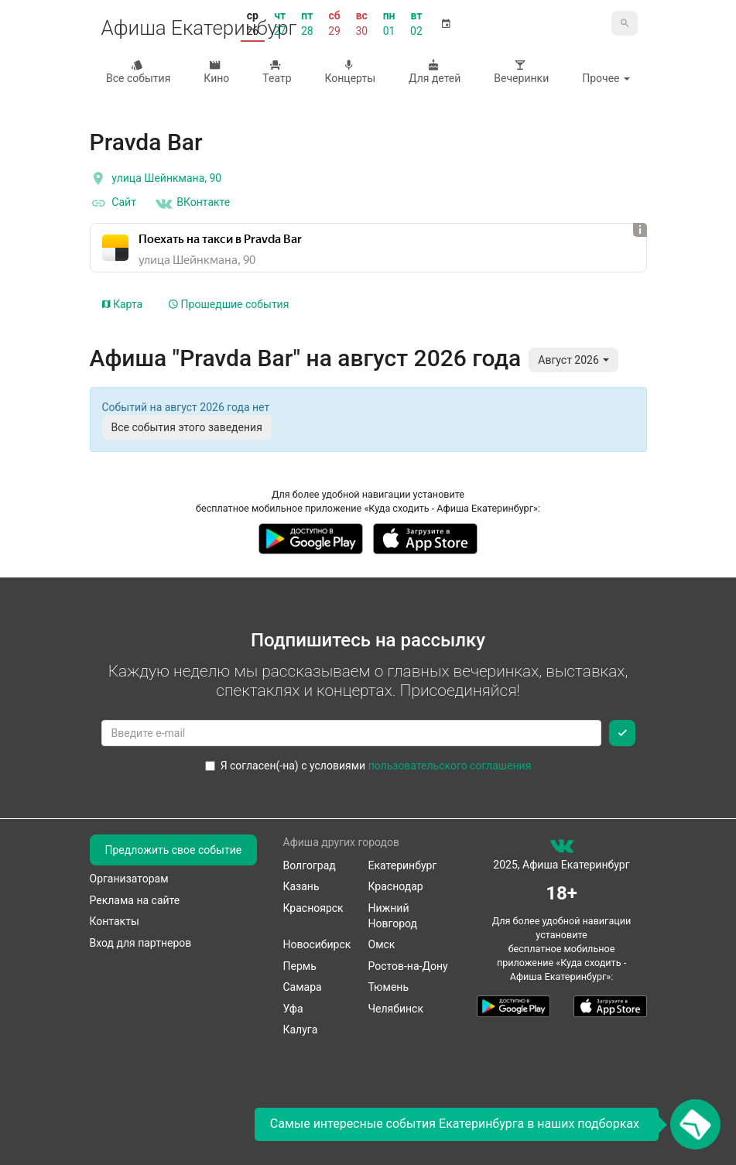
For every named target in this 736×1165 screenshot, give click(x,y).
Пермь (300, 966)
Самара (302, 987)
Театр (275, 71)
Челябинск (395, 1008)
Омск (381, 944)
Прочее (606, 78)
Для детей (433, 71)
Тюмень (388, 987)
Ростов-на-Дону (408, 966)
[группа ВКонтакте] (561, 849)
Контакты (114, 921)
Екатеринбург (402, 865)
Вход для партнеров (141, 943)
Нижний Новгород (393, 916)
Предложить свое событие (173, 850)
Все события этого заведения (186, 427)
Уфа (293, 1008)
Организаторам (129, 878)
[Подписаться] (622, 733)
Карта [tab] (122, 304)
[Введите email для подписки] (351, 733)
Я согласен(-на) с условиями (368, 765)
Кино (215, 71)
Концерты (349, 71)
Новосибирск (317, 944)
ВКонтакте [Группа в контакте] (192, 203)
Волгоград (309, 865)
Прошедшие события (229, 304)
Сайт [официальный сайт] (113, 203)
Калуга (300, 1029)
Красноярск (313, 908)
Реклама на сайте (135, 900)
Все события (137, 71)
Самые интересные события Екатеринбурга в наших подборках (454, 1123)
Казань (301, 886)
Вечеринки (520, 71)
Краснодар (395, 886)
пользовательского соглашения (450, 765)
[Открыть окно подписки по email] (695, 1124)
